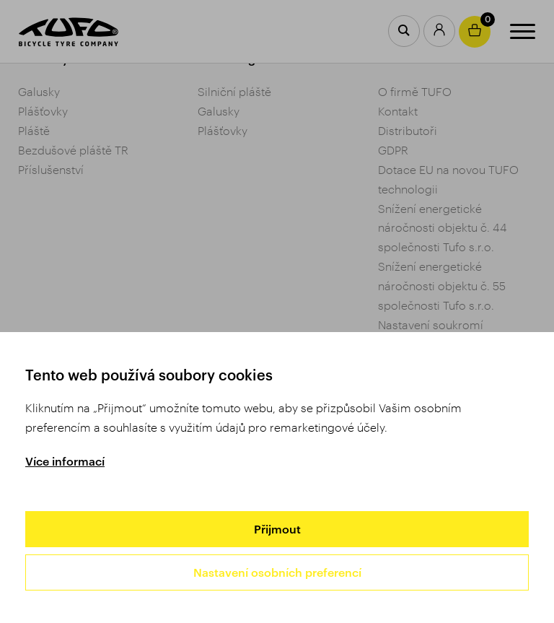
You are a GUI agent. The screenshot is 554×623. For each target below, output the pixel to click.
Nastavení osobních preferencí (277, 572)
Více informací (65, 461)
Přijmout (277, 529)
